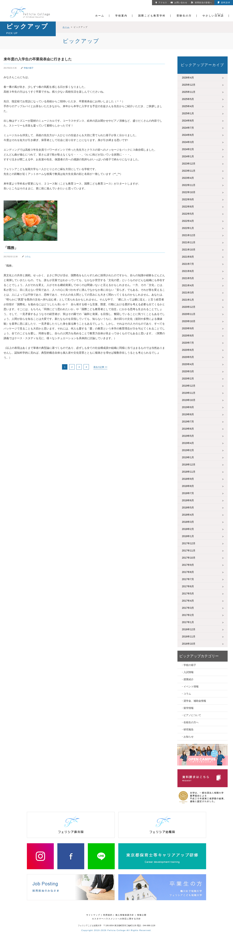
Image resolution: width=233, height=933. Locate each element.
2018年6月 (188, 500)
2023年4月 (188, 177)
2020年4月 (188, 364)
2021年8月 (188, 256)
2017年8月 (188, 572)
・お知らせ (187, 736)
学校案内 (121, 15)
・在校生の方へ (190, 722)
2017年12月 (188, 543)
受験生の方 (184, 15)
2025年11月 (188, 91)
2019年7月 (188, 421)
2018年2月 (188, 529)
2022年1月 (188, 228)
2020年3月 (188, 371)
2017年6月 (188, 586)
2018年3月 (188, 521)
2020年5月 (188, 357)
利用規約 (108, 915)
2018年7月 (188, 493)
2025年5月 (188, 99)
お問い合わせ (179, 2)
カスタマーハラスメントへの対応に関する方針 (116, 919)
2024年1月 (188, 156)
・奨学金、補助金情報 (193, 700)
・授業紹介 (187, 679)
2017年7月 (188, 579)
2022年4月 (188, 220)
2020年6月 (188, 349)
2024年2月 (188, 149)
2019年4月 (188, 443)
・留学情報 (187, 708)
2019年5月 (188, 435)
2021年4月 (188, 285)
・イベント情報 (190, 686)
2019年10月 (188, 400)
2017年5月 (188, 593)
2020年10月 (188, 321)
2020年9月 (188, 328)
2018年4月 (188, 514)
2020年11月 (188, 314)
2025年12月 (188, 84)
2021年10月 (188, 249)
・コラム (186, 693)
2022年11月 (188, 185)
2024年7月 (188, 127)
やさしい (213, 15)
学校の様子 (29, 68)
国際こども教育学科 (152, 15)
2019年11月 (188, 392)
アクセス (161, 2)
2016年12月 (188, 629)
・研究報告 (187, 729)
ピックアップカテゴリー (199, 656)
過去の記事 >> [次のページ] (100, 367)
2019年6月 (188, 428)
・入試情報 (187, 672)
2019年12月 (188, 385)
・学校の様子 (188, 665)
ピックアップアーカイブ (202, 65)
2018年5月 (188, 507)
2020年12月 (188, 306)
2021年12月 (188, 235)
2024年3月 (188, 142)
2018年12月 (188, 464)
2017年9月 (188, 564)
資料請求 (224, 2)
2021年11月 (188, 242)
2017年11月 (188, 550)
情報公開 (141, 915)
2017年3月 (188, 607)
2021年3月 (188, 292)
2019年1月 (188, 457)
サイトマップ (93, 915)
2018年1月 (188, 536)
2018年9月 (188, 478)
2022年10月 (188, 192)
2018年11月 (188, 471)
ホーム (99, 15)
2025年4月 (188, 106)
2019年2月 (188, 450)
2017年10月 (188, 557)
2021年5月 (188, 278)
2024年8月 (188, 120)
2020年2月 (188, 378)
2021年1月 (188, 299)
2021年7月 (188, 263)
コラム (28, 256)
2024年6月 (188, 134)
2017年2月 (188, 615)
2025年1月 (188, 113)
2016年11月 (188, 636)
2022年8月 (188, 206)
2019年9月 (188, 407)
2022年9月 (188, 199)
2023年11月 (188, 170)
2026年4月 (188, 77)
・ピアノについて (191, 715)
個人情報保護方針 (124, 915)
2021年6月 (188, 271)
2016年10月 (188, 643)
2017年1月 (188, 622)
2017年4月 (188, 600)
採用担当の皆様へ (201, 2)
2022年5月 (188, 213)
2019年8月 (188, 414)
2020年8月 (188, 335)
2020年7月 (188, 342)
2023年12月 (188, 163)
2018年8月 (188, 486)
